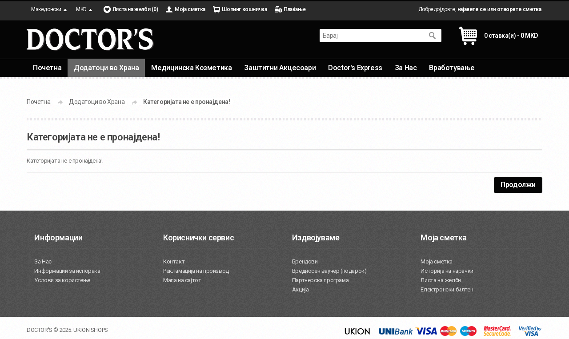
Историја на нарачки (447, 270)
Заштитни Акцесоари (280, 68)
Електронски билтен (447, 289)
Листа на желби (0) (135, 9)
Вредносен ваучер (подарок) (329, 270)
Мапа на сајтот (182, 280)
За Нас (406, 68)
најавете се (471, 9)
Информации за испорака (67, 270)
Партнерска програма (320, 280)
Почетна (47, 68)
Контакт (173, 261)
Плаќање (294, 9)
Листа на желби (441, 280)
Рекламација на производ (196, 270)
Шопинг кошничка (244, 9)
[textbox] (372, 35)
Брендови (305, 261)
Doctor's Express (355, 68)
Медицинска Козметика (191, 68)
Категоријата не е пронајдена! (186, 101)
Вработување (452, 68)
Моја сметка (190, 9)
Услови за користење (62, 280)
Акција (300, 289)
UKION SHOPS (90, 330)
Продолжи (518, 184)
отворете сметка (519, 9)
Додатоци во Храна (106, 68)
